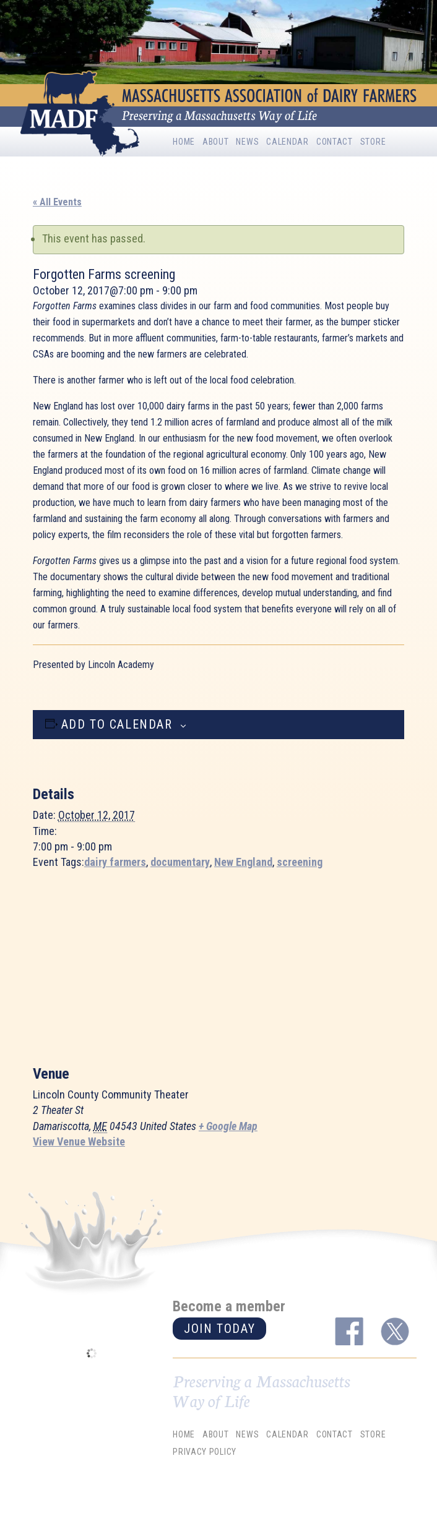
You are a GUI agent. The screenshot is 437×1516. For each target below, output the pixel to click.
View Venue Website (79, 1141)
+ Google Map (228, 1126)
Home (184, 142)
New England (243, 861)
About (215, 142)
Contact (334, 142)
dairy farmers (115, 861)
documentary (180, 861)
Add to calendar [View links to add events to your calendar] (117, 724)
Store (373, 142)
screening (299, 861)
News (247, 142)
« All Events (57, 202)
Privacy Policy (204, 1452)
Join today (219, 1328)
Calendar (287, 142)
